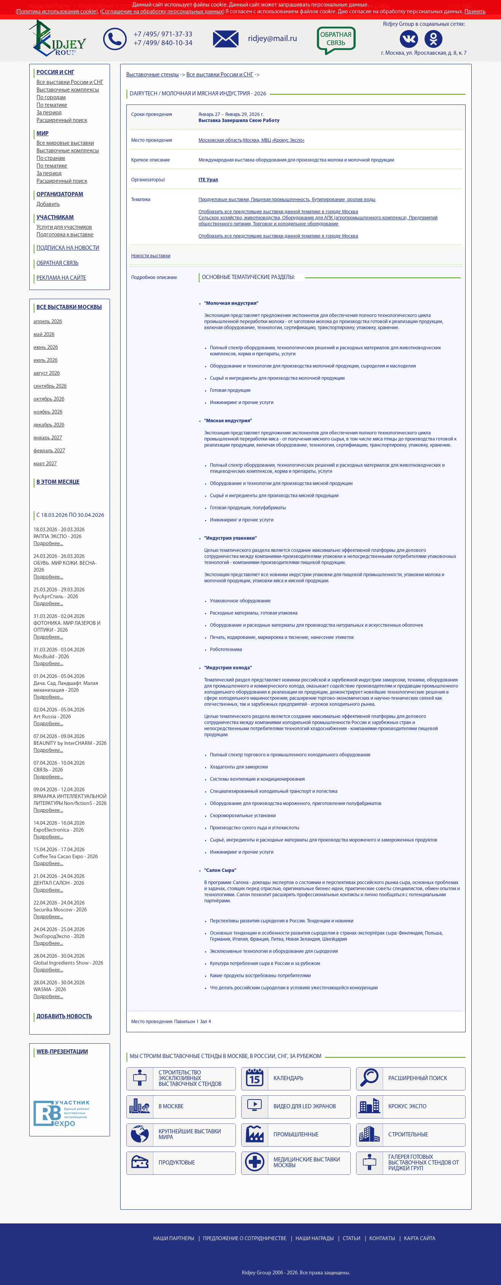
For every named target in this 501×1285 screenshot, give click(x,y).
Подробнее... (48, 544)
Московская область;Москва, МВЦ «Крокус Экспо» (251, 140)
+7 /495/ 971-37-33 (163, 34)
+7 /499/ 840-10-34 (163, 43)
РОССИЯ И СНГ (55, 73)
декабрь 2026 (48, 425)
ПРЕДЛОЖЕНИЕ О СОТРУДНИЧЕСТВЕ (244, 1239)
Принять (474, 12)
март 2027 (45, 464)
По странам (51, 159)
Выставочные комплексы (68, 90)
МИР (43, 134)
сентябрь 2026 (50, 386)
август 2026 (46, 373)
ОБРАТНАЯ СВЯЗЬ (57, 263)
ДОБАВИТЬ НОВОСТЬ (64, 1017)
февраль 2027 (49, 451)
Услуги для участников (64, 227)
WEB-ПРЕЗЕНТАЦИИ (62, 1052)
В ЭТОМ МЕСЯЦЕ (58, 482)
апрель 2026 (47, 322)
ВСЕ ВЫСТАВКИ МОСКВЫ (69, 308)
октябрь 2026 (48, 399)
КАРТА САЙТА (420, 1239)
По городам (51, 98)
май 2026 (43, 334)
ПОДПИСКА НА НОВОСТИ (68, 248)
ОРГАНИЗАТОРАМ (60, 195)
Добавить (48, 205)
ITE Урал (208, 179)
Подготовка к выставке (65, 235)
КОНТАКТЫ (382, 1239)
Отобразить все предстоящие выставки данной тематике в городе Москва (278, 211)
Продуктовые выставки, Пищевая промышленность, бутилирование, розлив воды (287, 199)
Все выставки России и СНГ (70, 83)
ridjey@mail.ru (272, 39)
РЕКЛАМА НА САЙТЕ (61, 278)
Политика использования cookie (56, 12)
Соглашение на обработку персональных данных (162, 12)
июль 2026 (45, 360)
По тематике (52, 105)
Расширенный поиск (62, 121)
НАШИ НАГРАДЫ (315, 1239)
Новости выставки (150, 256)
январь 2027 (47, 438)
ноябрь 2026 (47, 412)
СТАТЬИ (351, 1239)
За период (49, 113)
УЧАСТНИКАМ (55, 218)
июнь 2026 (45, 347)
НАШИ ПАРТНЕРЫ (173, 1239)
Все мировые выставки (65, 143)
